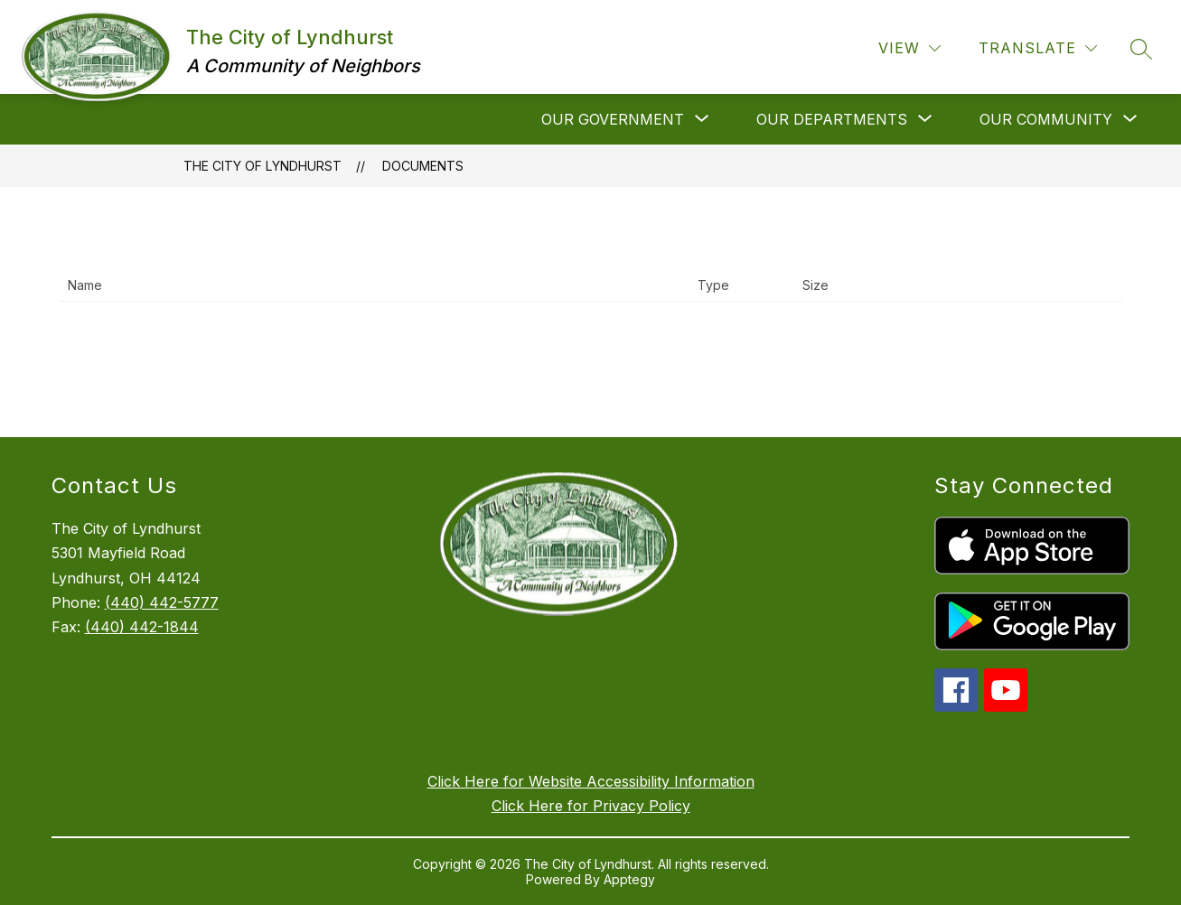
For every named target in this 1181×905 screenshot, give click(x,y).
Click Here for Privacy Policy (591, 806)
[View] (909, 48)
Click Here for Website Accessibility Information (591, 781)
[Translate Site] (1037, 48)
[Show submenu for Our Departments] (831, 119)
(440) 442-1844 (142, 627)
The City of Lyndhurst (262, 165)
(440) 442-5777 (162, 602)
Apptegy (629, 879)
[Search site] (1141, 49)
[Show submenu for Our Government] (612, 119)
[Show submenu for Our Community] (1045, 119)
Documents (423, 165)
